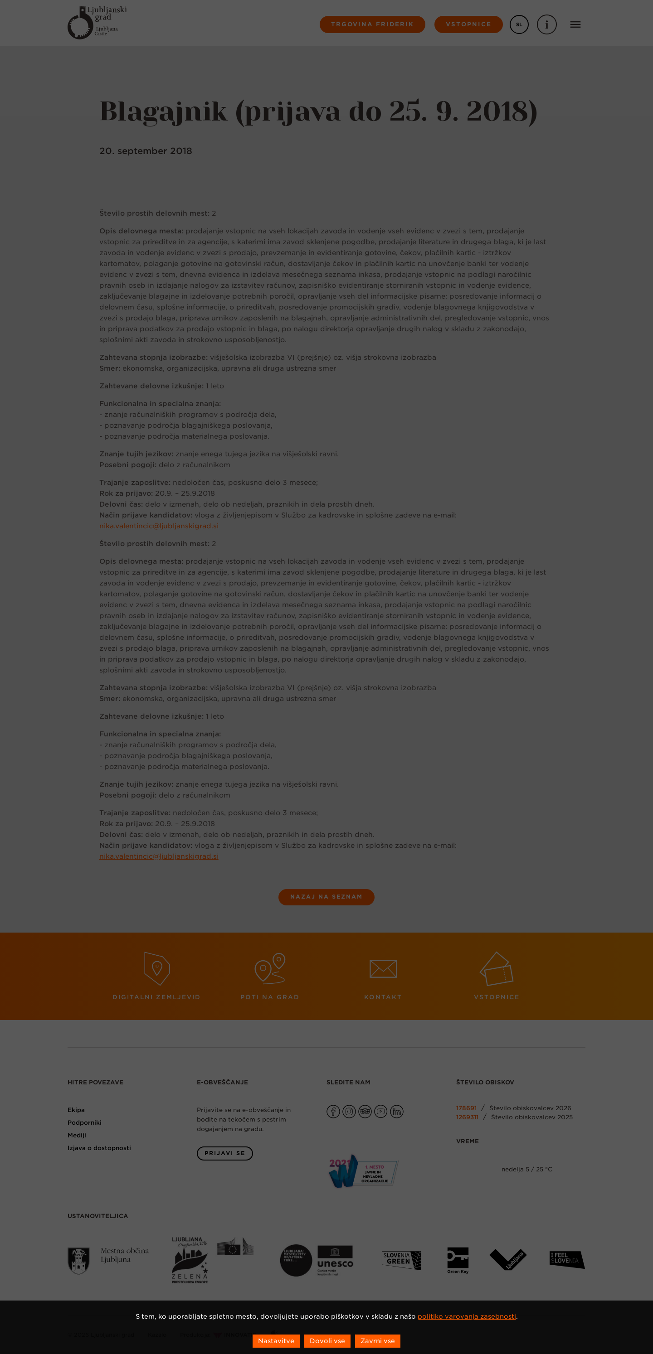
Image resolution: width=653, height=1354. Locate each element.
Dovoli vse (327, 1340)
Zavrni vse (378, 1340)
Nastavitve (276, 1340)
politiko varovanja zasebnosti (467, 1316)
